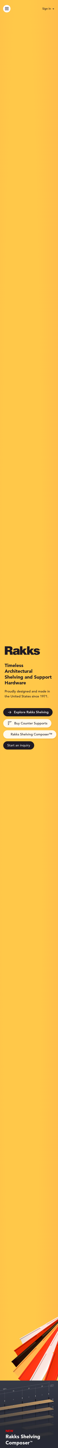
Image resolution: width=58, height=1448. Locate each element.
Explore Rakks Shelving (28, 712)
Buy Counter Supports (27, 723)
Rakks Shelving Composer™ (31, 734)
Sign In (46, 8)
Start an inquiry (18, 745)
